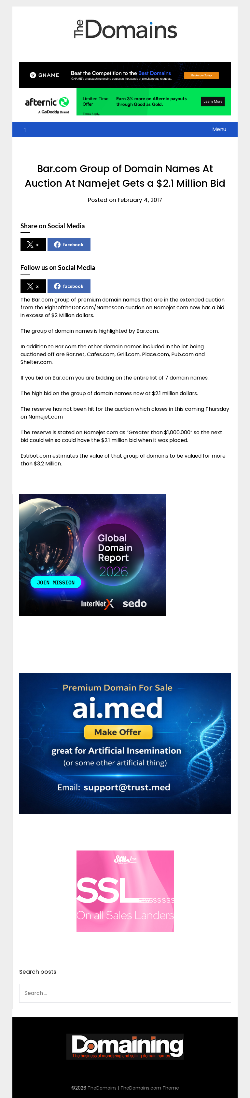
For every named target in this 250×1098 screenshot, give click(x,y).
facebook (68, 244)
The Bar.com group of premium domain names (80, 299)
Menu (219, 129)
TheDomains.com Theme (149, 1088)
